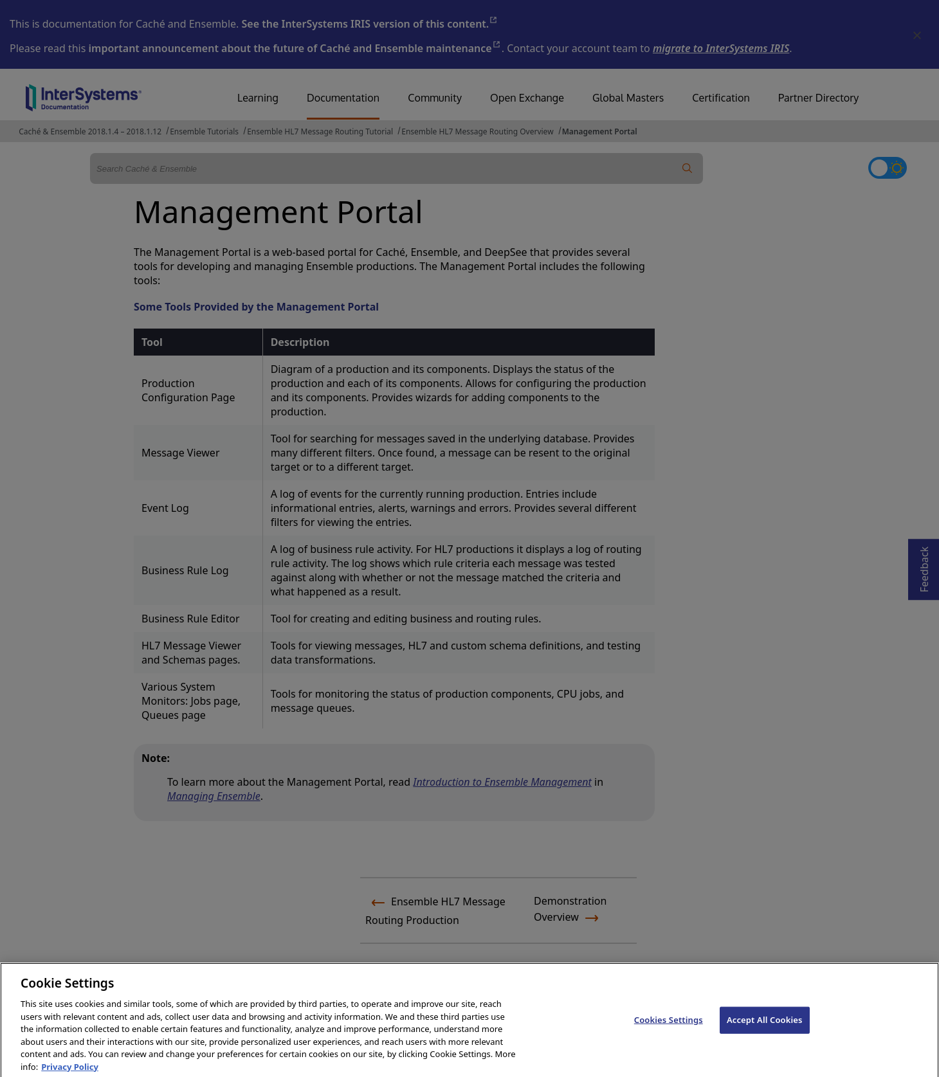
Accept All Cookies (765, 1031)
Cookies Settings (668, 1031)
